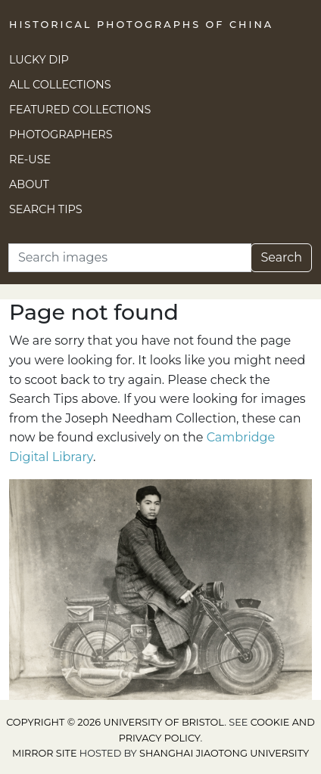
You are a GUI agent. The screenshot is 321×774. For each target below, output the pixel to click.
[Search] (129, 257)
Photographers (61, 134)
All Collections (60, 84)
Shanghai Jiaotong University (224, 753)
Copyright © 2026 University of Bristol (115, 722)
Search (281, 257)
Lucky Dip (39, 60)
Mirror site (44, 753)
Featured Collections (80, 109)
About (29, 184)
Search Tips (46, 209)
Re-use (30, 159)
